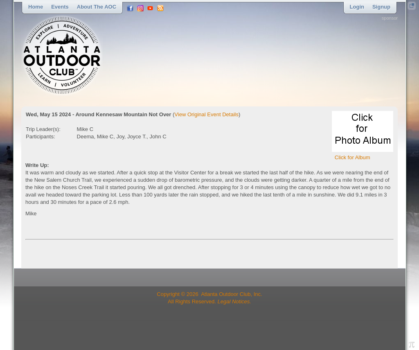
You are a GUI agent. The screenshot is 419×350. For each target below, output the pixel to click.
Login (357, 7)
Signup (381, 7)
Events (60, 7)
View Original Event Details (206, 114)
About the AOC (96, 7)
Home (35, 7)
